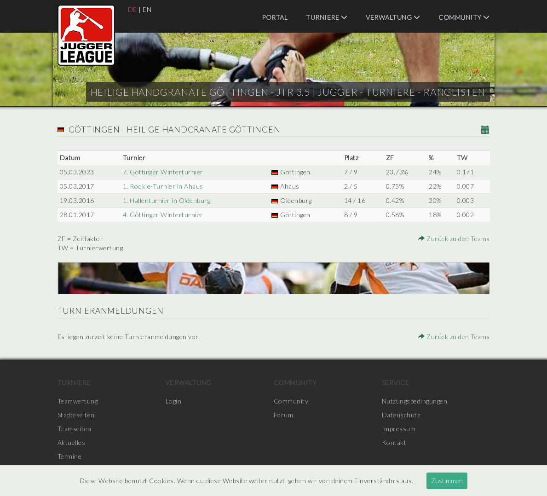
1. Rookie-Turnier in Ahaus (163, 186)
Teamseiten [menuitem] (75, 429)
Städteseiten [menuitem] (76, 415)
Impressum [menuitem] (399, 429)
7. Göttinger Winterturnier (163, 172)
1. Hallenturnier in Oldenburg (167, 200)
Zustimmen (447, 480)
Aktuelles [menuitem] (72, 442)
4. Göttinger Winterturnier (163, 215)
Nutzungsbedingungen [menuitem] (415, 401)
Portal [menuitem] (275, 17)
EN (147, 9)
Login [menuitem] (174, 401)
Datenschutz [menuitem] (401, 415)
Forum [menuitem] (284, 415)
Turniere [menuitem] (326, 17)
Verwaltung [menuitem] (393, 17)
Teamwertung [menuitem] (78, 401)
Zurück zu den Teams (454, 238)
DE (132, 9)
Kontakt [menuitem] (394, 442)
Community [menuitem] (464, 17)
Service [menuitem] (395, 382)
